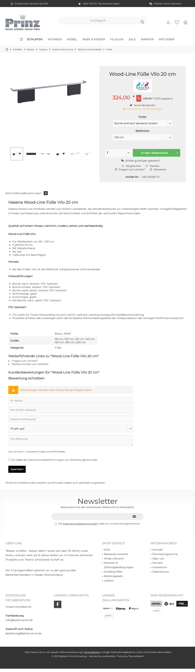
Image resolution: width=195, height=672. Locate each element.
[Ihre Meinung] (70, 440)
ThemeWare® (136, 656)
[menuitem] (185, 22)
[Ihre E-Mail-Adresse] (70, 410)
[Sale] (132, 39)
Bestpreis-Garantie (116, 554)
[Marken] (147, 39)
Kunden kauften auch (40, 482)
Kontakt (157, 549)
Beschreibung (15, 193)
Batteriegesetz (113, 576)
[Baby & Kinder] (94, 39)
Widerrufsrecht (114, 558)
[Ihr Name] (70, 400)
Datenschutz (160, 571)
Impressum (159, 567)
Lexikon (109, 580)
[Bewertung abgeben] (70, 428)
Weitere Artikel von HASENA (28, 364)
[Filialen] (117, 39)
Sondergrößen (113, 571)
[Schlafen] (34, 39)
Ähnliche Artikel (16, 482)
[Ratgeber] (166, 39)
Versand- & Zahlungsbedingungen (118, 565)
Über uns (158, 558)
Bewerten (158, 169)
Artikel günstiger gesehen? (140, 160)
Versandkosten (92, 652)
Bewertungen (36, 193)
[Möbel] (72, 39)
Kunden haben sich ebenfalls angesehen (79, 482)
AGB (107, 549)
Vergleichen (131, 166)
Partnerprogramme (165, 554)
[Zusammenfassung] (70, 419)
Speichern (17, 469)
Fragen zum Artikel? (130, 169)
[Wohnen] (54, 39)
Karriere (157, 562)
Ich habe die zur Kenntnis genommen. (54, 459)
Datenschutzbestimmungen (46, 459)
